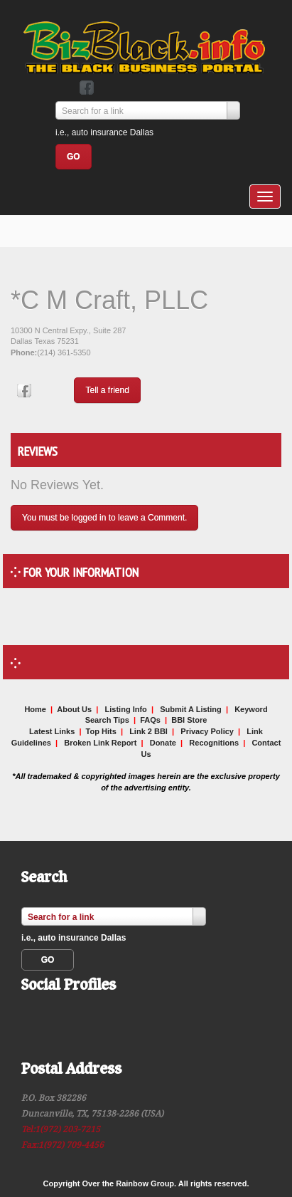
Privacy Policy (207, 731)
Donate (163, 742)
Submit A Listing (191, 709)
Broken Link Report (100, 742)
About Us (74, 709)
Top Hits (101, 731)
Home (35, 709)
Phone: (24, 352)
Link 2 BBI (148, 731)
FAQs (150, 720)
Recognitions (214, 742)
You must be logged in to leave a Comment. (104, 518)
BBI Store (189, 720)
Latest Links (52, 731)
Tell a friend (107, 390)
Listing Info (126, 709)
